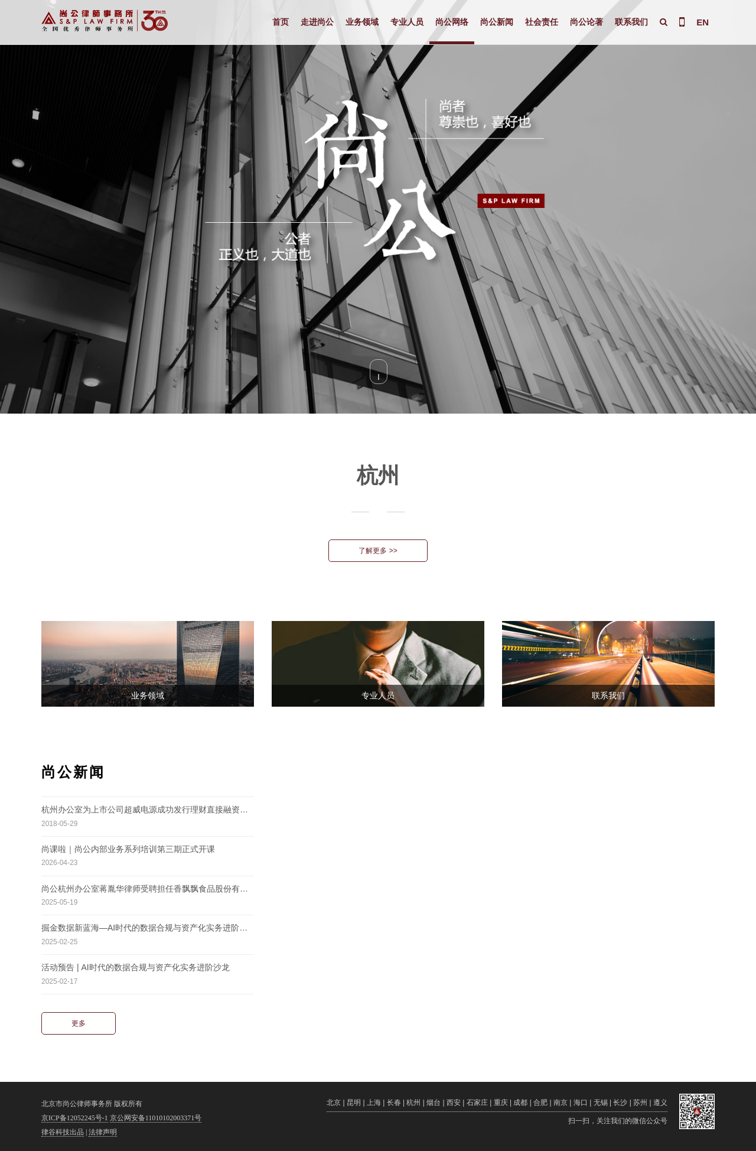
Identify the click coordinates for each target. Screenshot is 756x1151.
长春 (394, 1102)
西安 (454, 1102)
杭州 (413, 1102)
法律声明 (103, 1132)
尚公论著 (586, 22)
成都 (520, 1102)
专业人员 (406, 22)
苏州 (640, 1102)
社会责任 (541, 22)
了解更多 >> (378, 551)
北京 (334, 1102)
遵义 (660, 1102)
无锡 (601, 1102)
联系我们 (631, 22)
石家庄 (477, 1102)
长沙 (620, 1102)
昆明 (354, 1102)
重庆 (501, 1102)
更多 (78, 1023)
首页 (280, 22)
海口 (580, 1102)
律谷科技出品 (62, 1132)
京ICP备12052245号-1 (74, 1118)
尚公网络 (451, 22)
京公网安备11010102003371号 (156, 1118)
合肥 (540, 1102)
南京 (560, 1102)
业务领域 (362, 22)
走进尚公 (317, 22)
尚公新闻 (496, 22)
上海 (374, 1102)
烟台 (433, 1102)
